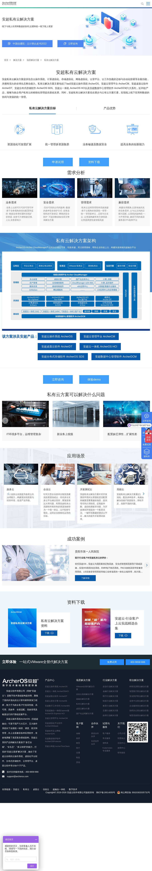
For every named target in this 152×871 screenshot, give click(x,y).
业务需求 (11, 202)
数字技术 (73, 789)
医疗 (78, 748)
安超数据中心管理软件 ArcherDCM (116, 356)
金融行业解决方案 (110, 691)
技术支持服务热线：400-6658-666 (22, 772)
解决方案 (17, 60)
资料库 (105, 743)
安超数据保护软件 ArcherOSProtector (53, 740)
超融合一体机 (59, 789)
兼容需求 (123, 202)
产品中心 (49, 680)
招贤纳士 (121, 738)
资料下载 (94, 162)
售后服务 (106, 738)
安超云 (16, 789)
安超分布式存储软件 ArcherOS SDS (62, 356)
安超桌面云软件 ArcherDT (56, 346)
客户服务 (106, 733)
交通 (78, 753)
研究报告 (121, 753)
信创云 (46, 789)
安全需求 (48, 202)
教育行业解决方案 (110, 706)
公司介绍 (121, 733)
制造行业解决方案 (110, 701)
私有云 (26, 789)
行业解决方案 (110, 680)
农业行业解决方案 (110, 686)
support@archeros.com (17, 776)
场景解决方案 (33, 60)
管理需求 (86, 202)
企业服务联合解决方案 (139, 706)
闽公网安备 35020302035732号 (133, 792)
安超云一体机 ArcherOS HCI (100, 346)
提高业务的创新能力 (133, 144)
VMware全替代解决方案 (85, 688)
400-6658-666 (137, 662)
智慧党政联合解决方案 (139, 715)
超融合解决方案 (83, 699)
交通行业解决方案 (110, 710)
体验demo (94, 379)
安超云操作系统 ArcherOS (57, 336)
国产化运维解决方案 (85, 713)
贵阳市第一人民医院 (87, 551)
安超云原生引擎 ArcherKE (56, 701)
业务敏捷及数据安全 (95, 144)
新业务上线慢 (65, 434)
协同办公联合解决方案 (139, 710)
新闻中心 (121, 748)
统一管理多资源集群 (57, 144)
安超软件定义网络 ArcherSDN (52, 732)
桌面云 (36, 789)
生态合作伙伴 (95, 742)
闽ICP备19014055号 (105, 792)
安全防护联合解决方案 (139, 696)
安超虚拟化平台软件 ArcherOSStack (53, 724)
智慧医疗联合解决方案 (139, 691)
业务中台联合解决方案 (139, 701)
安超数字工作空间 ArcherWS (57, 706)
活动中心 (121, 743)
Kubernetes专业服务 (107, 749)
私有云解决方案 (83, 704)
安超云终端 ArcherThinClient (57, 746)
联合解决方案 (136, 680)
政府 (78, 738)
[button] (5, 421)
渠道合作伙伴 (95, 734)
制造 (78, 757)
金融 (78, 733)
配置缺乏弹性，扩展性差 (122, 434)
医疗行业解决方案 (110, 696)
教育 (78, 743)
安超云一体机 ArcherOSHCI (57, 691)
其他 (78, 762)
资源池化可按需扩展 (19, 144)
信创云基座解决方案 (85, 694)
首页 (6, 60)
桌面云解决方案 (83, 709)
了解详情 (85, 578)
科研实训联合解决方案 (139, 686)
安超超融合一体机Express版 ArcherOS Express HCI (57, 712)
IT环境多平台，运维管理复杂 (24, 434)
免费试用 (112, 662)
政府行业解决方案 (110, 715)
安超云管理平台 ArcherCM (99, 336)
